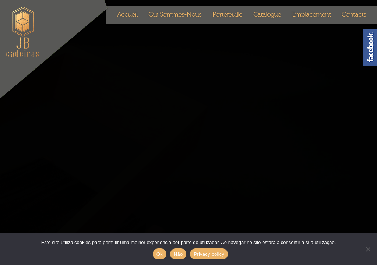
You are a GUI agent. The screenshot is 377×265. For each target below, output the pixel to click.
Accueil (127, 14)
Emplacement (311, 14)
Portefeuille (227, 14)
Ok (159, 254)
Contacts (354, 14)
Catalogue (267, 14)
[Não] (367, 249)
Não (178, 254)
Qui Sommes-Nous (174, 14)
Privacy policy (209, 254)
